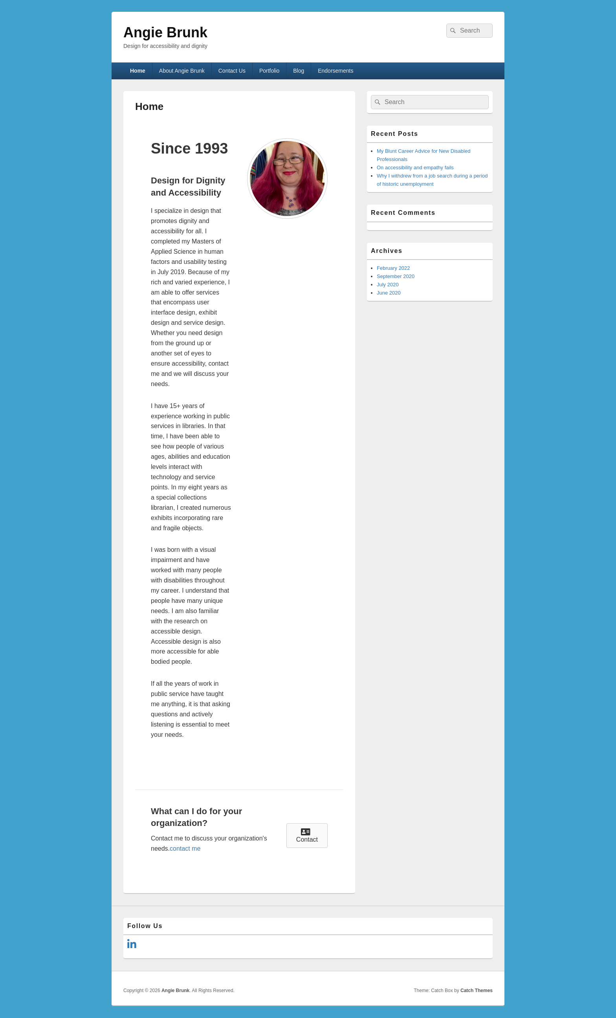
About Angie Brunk (182, 71)
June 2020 (389, 293)
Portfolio (269, 71)
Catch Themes (476, 990)
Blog (298, 71)
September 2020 (395, 276)
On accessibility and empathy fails (415, 167)
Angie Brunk (165, 32)
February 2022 (393, 268)
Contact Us (232, 71)
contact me (185, 848)
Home (137, 71)
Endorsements (335, 71)
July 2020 (388, 284)
